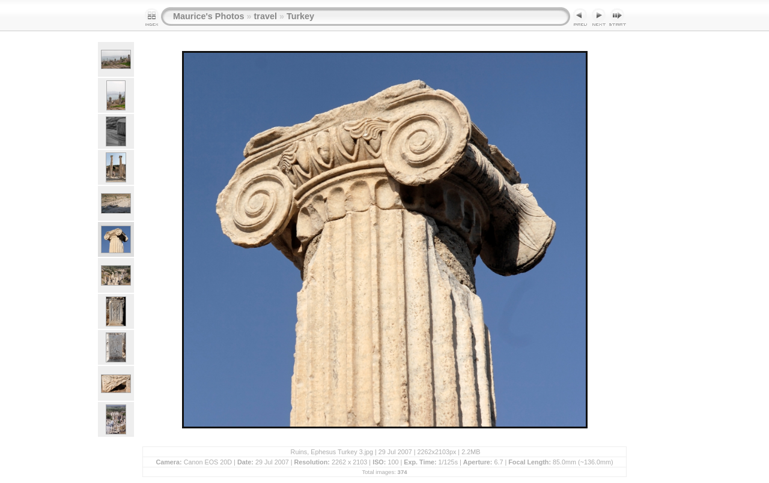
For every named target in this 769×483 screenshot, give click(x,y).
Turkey (300, 16)
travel (265, 16)
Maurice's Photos (209, 16)
